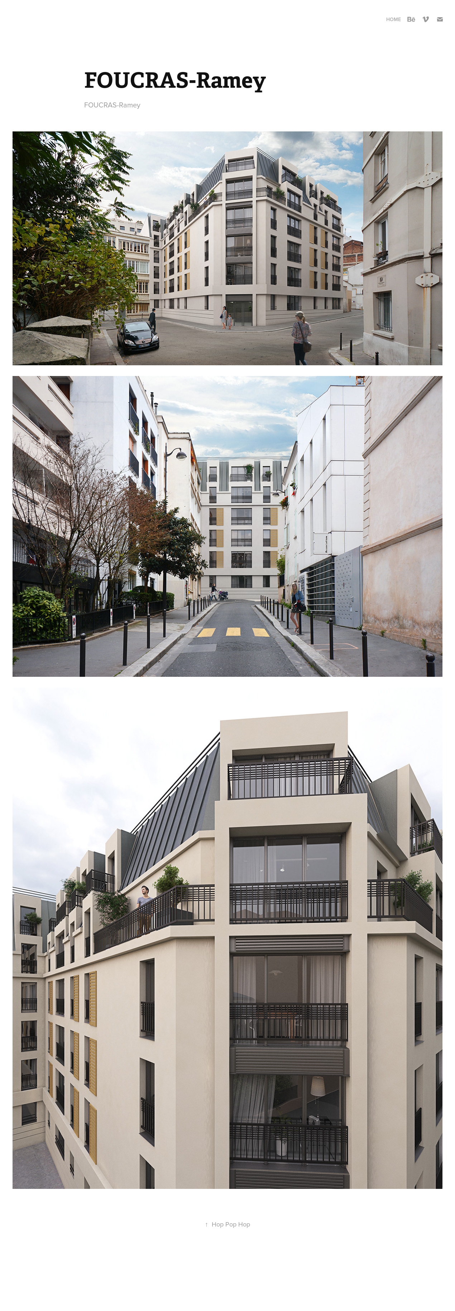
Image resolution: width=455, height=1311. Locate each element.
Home (393, 19)
